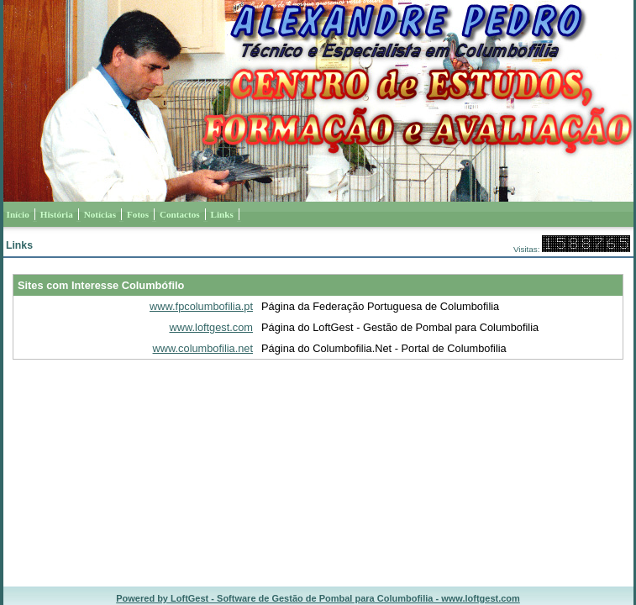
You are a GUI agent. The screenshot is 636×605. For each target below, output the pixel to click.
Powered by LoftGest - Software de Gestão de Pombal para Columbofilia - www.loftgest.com (318, 598)
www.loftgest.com (211, 327)
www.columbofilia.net (203, 348)
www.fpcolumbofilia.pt (201, 306)
